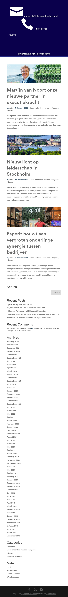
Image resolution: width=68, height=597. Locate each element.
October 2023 (13, 378)
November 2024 (13, 351)
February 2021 (13, 457)
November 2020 (14, 460)
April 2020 (11, 473)
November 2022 (13, 397)
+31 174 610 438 (41, 29)
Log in (9, 567)
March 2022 (12, 420)
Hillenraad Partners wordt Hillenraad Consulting (26, 311)
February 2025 (13, 342)
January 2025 (12, 345)
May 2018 (11, 513)
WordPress (51, 594)
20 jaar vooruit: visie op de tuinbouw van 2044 (26, 308)
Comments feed (13, 574)
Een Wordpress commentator (19, 328)
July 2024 (11, 361)
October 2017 (12, 526)
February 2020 (13, 477)
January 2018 (12, 516)
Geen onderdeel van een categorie (44, 108)
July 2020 (11, 467)
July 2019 (11, 493)
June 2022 (11, 411)
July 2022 (11, 407)
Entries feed (12, 570)
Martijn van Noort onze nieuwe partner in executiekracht (32, 96)
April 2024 (11, 368)
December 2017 (13, 519)
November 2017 (13, 523)
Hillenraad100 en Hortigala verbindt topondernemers (29, 318)
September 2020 (14, 463)
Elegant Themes (29, 594)
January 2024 (12, 374)
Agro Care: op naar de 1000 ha (19, 304)
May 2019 (11, 500)
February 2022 (13, 424)
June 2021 (11, 444)
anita (11, 108)
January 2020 (12, 480)
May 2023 (11, 388)
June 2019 (11, 496)
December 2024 (13, 348)
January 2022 (12, 427)
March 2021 (12, 453)
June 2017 (11, 529)
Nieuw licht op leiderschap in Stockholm (23, 168)
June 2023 (11, 384)
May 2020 (11, 470)
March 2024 (12, 371)
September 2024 (14, 358)
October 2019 (12, 490)
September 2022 (14, 404)
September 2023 (14, 381)
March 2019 (12, 506)
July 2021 (11, 440)
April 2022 (11, 417)
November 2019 (13, 486)
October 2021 (12, 430)
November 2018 (13, 509)
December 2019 (13, 483)
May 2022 (11, 414)
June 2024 (11, 365)
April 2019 (11, 503)
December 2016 (13, 536)
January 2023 (12, 391)
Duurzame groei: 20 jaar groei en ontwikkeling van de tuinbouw (33, 314)
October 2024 (13, 355)
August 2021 (12, 437)
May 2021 (11, 447)
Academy (11, 547)
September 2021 (13, 434)
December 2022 (13, 394)
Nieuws (12, 34)
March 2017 (11, 533)
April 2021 (11, 450)
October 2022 (13, 401)
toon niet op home (14, 557)
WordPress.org (13, 577)
